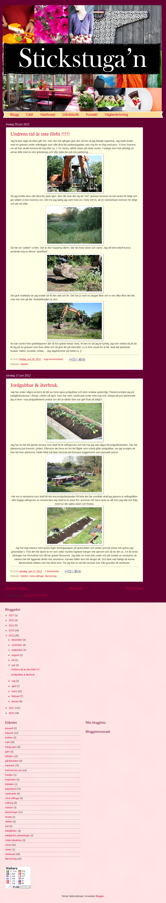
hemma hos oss (13, 770)
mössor (9, 807)
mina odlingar (37, 576)
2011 (12, 708)
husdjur (9, 775)
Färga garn (11, 747)
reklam (8, 821)
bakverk (9, 733)
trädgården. (11, 831)
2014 (12, 625)
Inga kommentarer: (54, 359)
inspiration (10, 779)
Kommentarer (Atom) (35, 595)
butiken (9, 737)
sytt (7, 826)
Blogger (100, 896)
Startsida (75, 588)
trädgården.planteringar (17, 835)
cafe (7, 742)
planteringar (11, 812)
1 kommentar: (52, 571)
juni (14, 665)
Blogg (14, 114)
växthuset (10, 854)
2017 (12, 615)
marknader (10, 793)
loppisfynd (10, 789)
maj (14, 681)
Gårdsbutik (70, 114)
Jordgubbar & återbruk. (34, 385)
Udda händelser (13, 840)
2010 (12, 713)
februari (16, 696)
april (14, 686)
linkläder (9, 784)
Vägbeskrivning (116, 114)
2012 (12, 635)
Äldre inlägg (134, 588)
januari (15, 701)
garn (7, 751)
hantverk (9, 765)
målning (9, 803)
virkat (8, 845)
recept (8, 817)
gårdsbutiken (12, 761)
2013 (12, 630)
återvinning (51, 576)
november (17, 645)
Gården (24, 364)
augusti (16, 655)
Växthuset (47, 114)
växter (8, 849)
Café (29, 114)
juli (13, 660)
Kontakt (92, 114)
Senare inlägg (16, 588)
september (17, 650)
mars (15, 691)
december (17, 640)
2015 (12, 620)
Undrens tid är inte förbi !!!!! (40, 134)
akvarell (9, 728)
